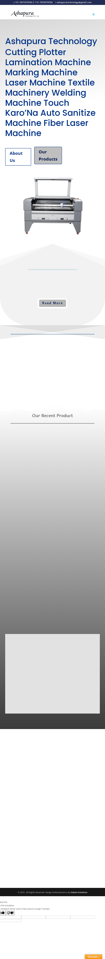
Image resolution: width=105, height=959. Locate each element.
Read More (52, 303)
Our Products (48, 155)
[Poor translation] (10, 913)
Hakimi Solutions (79, 892)
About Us (16, 156)
